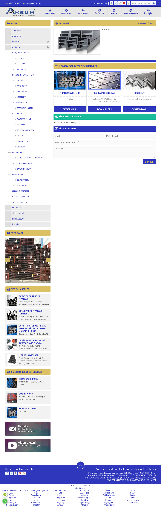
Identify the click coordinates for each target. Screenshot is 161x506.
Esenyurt (12, 500)
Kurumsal (83, 12)
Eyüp (133, 497)
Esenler (36, 500)
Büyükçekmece (133, 500)
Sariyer (12, 495)
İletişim (148, 12)
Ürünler (99, 12)
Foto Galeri (113, 469)
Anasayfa (50, 12)
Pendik (60, 495)
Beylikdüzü (36, 502)
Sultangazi (84, 493)
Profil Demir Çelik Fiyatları (36, 490)
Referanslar (131, 12)
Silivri (132, 493)
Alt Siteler (80, 488)
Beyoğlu (12, 502)
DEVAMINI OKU (70, 109)
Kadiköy (36, 497)
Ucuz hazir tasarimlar (80, 485)
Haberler (66, 12)
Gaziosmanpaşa (84, 497)
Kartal (132, 495)
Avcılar (60, 505)
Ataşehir (84, 505)
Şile (60, 493)
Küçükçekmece (108, 495)
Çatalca (84, 500)
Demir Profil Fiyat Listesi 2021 (12, 491)
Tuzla (132, 490)
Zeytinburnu (60, 490)
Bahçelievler (12, 505)
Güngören (60, 497)
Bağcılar (36, 505)
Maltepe (84, 495)
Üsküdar (108, 490)
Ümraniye (84, 490)
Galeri (114, 12)
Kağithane (12, 497)
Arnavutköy (109, 505)
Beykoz (108, 500)
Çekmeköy (60, 500)
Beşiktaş (60, 502)
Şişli (36, 493)
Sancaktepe (36, 495)
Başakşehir (108, 502)
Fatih (108, 497)
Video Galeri (126, 469)
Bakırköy (133, 502)
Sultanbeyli (109, 493)
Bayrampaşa (84, 502)
